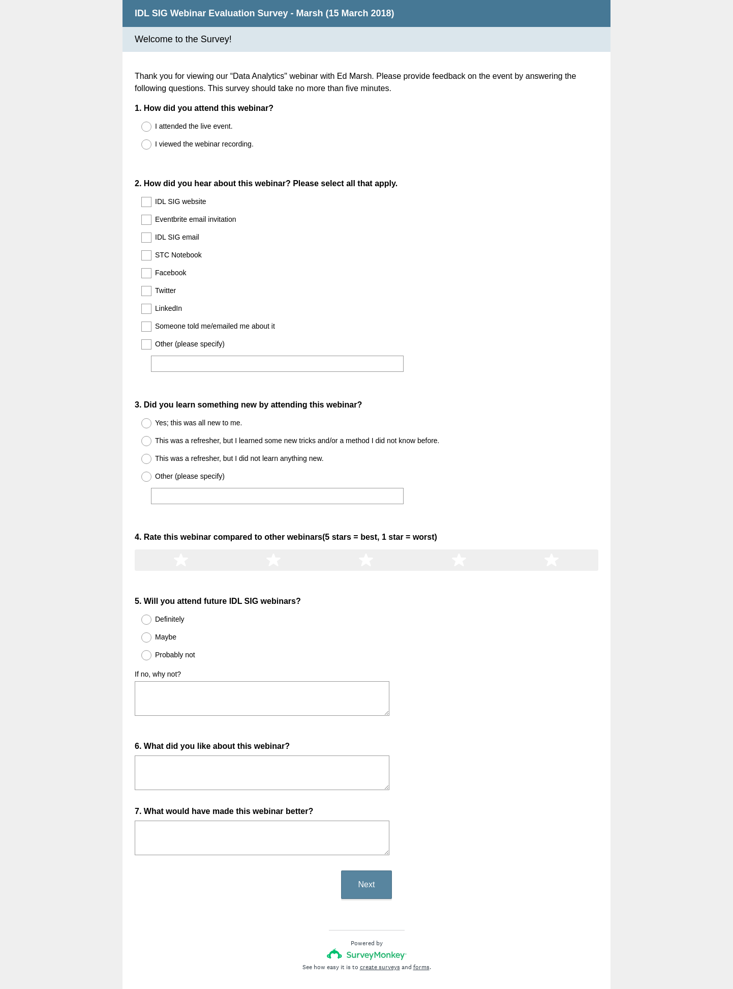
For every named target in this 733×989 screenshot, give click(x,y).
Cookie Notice (380, 951)
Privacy (344, 951)
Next (366, 838)
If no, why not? (158, 637)
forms (421, 921)
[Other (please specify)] (277, 354)
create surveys (380, 921)
